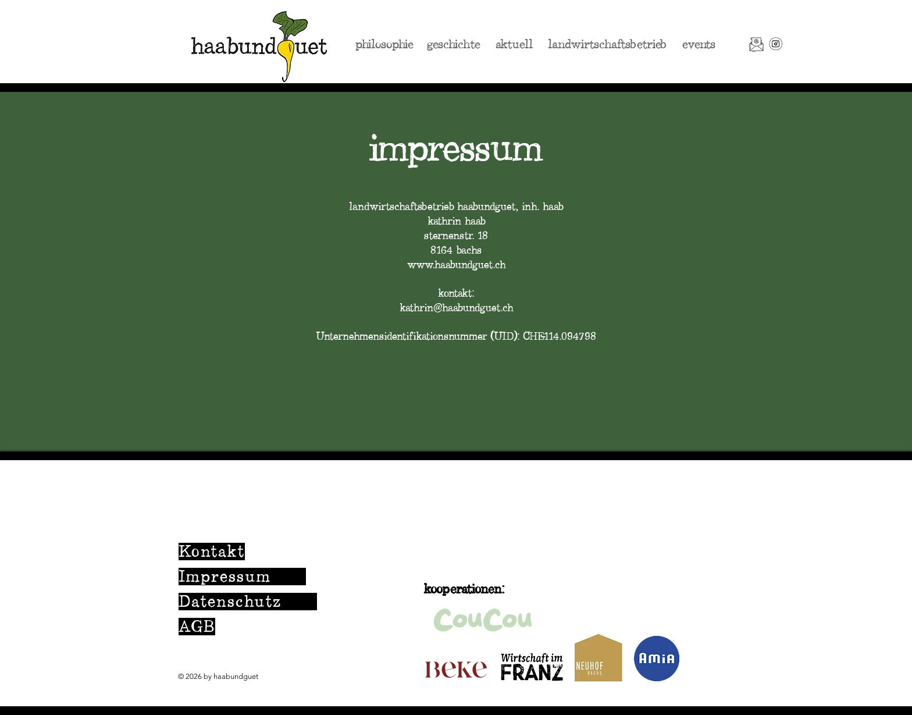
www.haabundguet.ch (456, 265)
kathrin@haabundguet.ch (456, 308)
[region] (456, 582)
